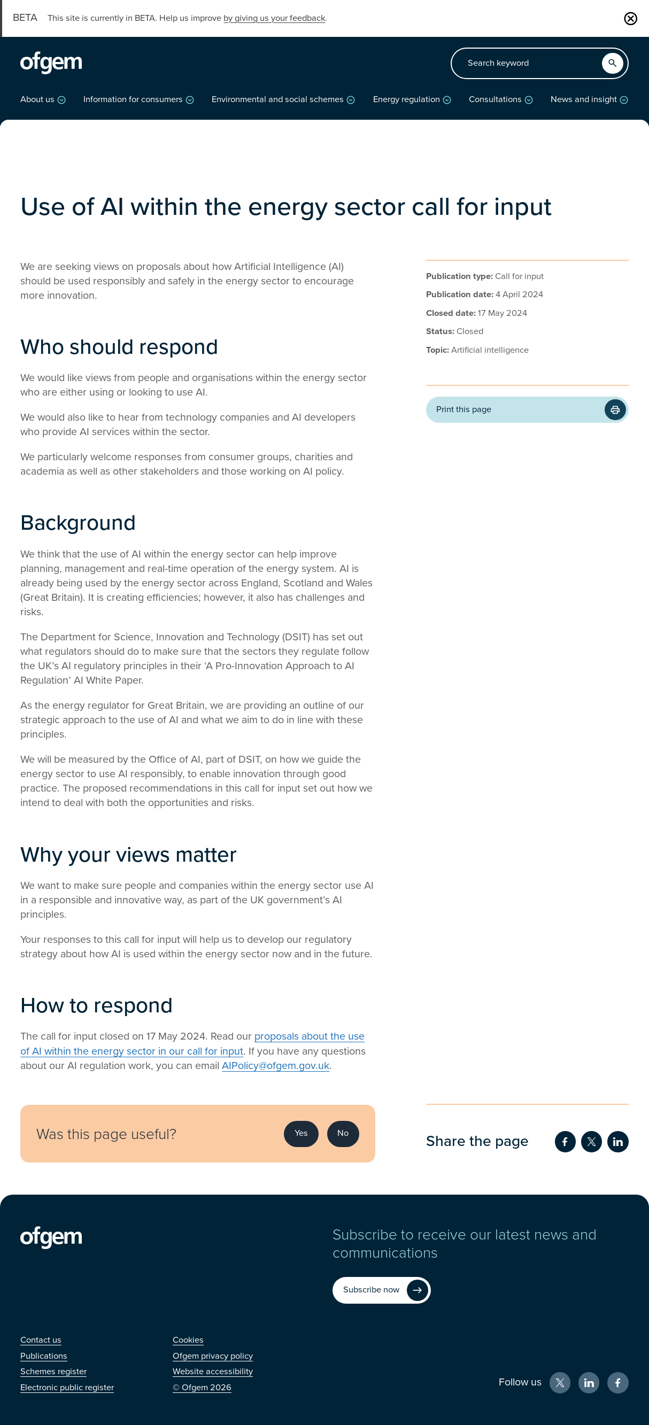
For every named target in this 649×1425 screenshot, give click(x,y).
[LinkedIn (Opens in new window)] (588, 1382)
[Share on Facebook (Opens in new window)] (565, 1141)
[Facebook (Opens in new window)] (617, 1382)
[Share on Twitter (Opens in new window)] (591, 1141)
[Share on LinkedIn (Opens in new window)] (617, 1141)
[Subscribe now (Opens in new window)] (382, 1290)
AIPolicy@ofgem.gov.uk (275, 1065)
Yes (301, 1133)
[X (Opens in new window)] (560, 1382)
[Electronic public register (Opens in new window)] (67, 1387)
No (343, 1133)
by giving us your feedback (274, 18)
